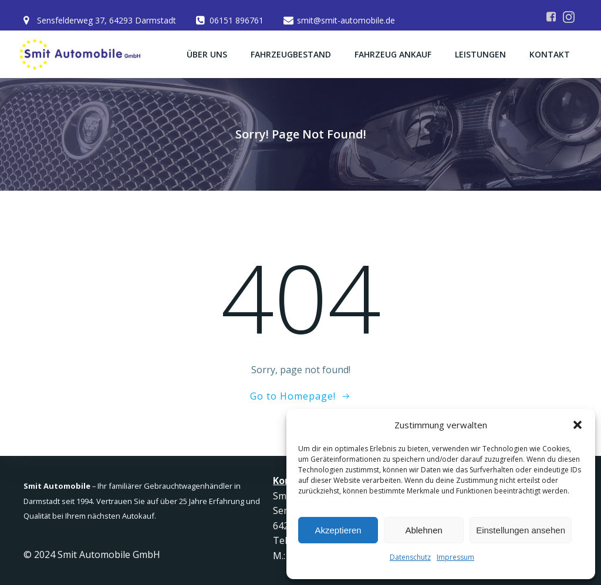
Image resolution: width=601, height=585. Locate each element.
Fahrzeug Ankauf (392, 54)
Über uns (207, 54)
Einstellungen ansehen (520, 530)
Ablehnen (423, 530)
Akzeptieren (338, 530)
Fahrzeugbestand (291, 54)
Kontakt (549, 54)
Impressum (455, 557)
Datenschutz (410, 557)
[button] (577, 425)
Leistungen (480, 54)
